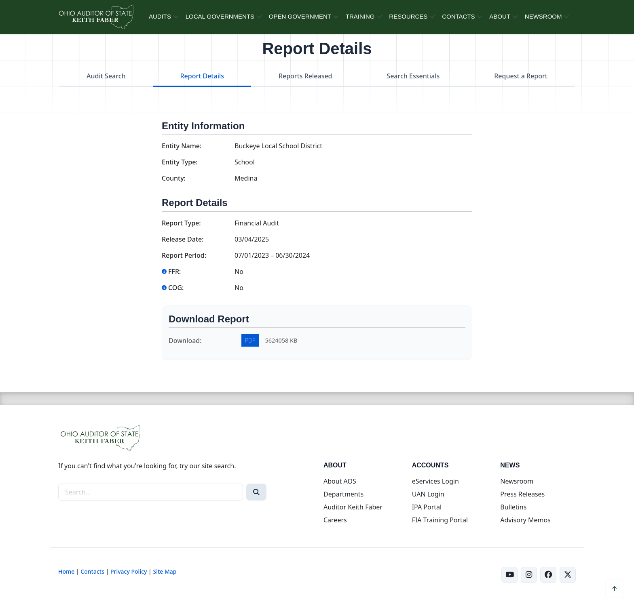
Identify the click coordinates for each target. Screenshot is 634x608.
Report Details (202, 76)
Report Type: (181, 223)
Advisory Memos (525, 519)
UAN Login (428, 494)
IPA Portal (427, 507)
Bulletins (513, 507)
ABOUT (499, 16)
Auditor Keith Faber (353, 507)
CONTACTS (458, 16)
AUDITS (160, 16)
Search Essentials (413, 76)
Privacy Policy (128, 571)
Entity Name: (181, 145)
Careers (335, 519)
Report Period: (184, 255)
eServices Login (435, 481)
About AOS (339, 481)
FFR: (171, 271)
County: (174, 178)
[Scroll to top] (614, 588)
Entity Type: (180, 162)
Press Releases (522, 494)
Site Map (164, 571)
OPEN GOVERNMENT (300, 16)
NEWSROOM (543, 16)
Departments (343, 494)
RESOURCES (408, 16)
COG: (173, 287)
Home (66, 571)
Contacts (92, 571)
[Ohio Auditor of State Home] (96, 17)
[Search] (256, 492)
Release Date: (183, 239)
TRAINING (360, 16)
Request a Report (520, 76)
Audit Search (106, 76)
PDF (250, 340)
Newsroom (516, 481)
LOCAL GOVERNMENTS (220, 16)
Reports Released (305, 76)
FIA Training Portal (440, 519)
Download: (185, 340)
